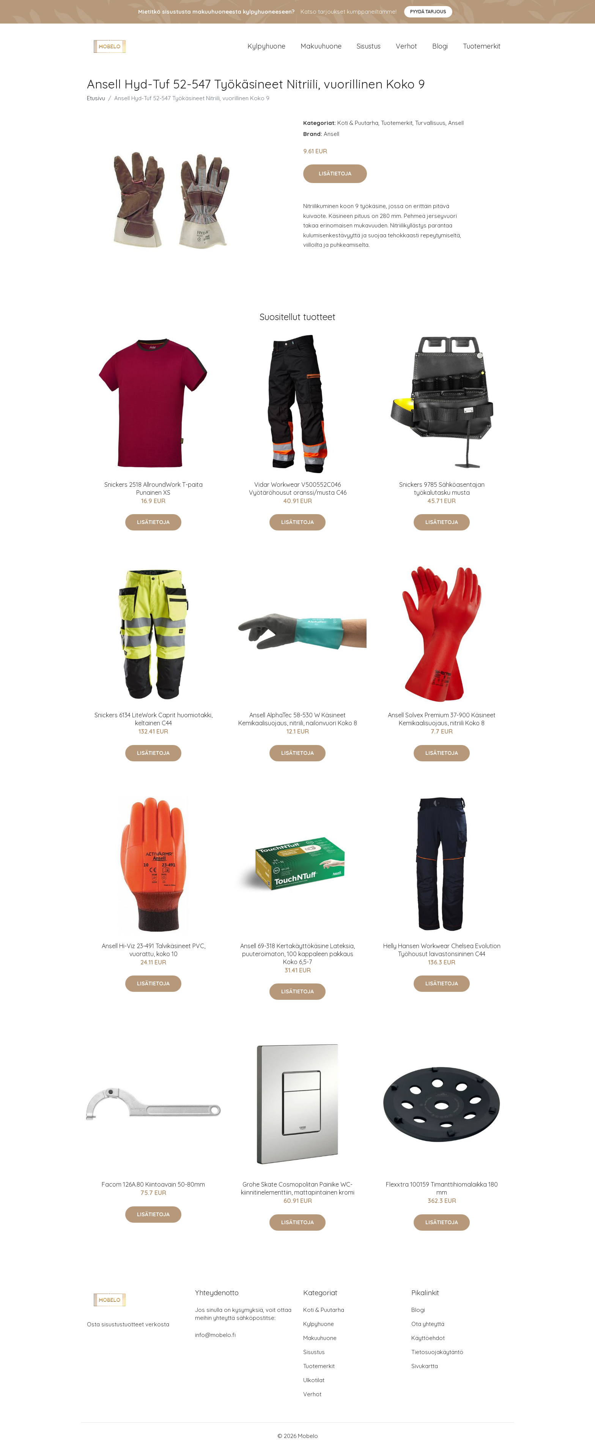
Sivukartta (424, 1366)
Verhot (406, 46)
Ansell (456, 122)
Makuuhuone (321, 46)
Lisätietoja (335, 173)
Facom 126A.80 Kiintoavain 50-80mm (153, 1184)
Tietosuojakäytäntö (437, 1352)
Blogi (440, 46)
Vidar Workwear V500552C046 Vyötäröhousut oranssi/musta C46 (297, 488)
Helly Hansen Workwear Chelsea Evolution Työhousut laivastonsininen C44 (442, 950)
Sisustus (369, 46)
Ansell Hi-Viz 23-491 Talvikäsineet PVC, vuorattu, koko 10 (153, 950)
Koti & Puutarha (357, 122)
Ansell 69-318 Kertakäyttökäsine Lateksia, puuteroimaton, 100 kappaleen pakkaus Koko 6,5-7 (297, 954)
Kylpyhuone (266, 46)
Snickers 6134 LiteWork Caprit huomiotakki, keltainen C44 (153, 719)
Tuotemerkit (482, 46)
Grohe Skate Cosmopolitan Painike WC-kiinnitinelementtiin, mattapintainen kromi (297, 1188)
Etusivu (96, 98)
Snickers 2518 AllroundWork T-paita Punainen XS (153, 488)
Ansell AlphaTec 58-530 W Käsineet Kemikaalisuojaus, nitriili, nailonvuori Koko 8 (297, 719)
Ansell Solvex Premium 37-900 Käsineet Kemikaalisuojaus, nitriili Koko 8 (442, 719)
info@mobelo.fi (215, 1335)
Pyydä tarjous (428, 11)
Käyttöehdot (428, 1338)
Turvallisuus (430, 122)
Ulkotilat (313, 1380)
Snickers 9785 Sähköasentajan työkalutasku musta (442, 488)
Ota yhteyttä (427, 1323)
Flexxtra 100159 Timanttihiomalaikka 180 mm (442, 1188)
